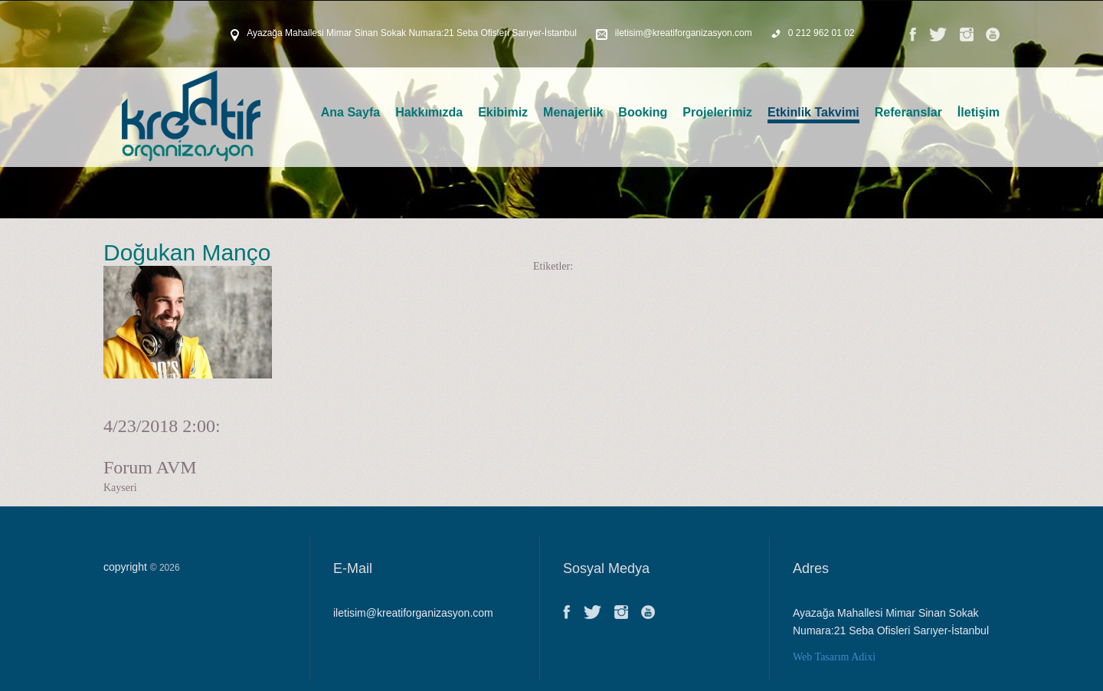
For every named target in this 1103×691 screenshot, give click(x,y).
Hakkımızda (429, 112)
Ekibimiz (503, 112)
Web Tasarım (821, 657)
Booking (642, 112)
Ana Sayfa (350, 112)
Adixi (863, 657)
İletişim (978, 112)
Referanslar (908, 112)
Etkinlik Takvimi (813, 112)
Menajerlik (573, 112)
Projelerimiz (717, 112)
